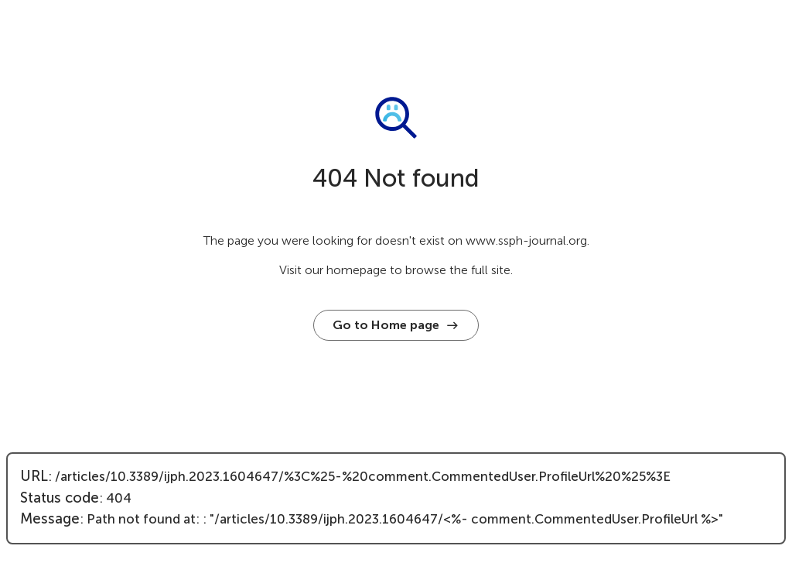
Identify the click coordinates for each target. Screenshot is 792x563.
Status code (59, 497)
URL (34, 476)
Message (50, 518)
